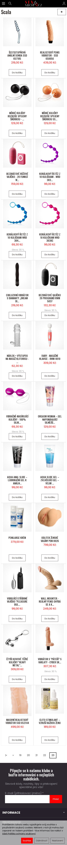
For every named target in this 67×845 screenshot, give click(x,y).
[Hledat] (10, 3)
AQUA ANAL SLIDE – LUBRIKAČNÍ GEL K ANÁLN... (17, 480)
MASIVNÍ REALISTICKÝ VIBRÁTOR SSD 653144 (17, 721)
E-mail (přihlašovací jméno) (23, 793)
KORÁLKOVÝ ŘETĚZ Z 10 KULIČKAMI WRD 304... (17, 237)
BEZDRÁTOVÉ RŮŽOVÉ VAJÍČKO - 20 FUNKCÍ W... (17, 177)
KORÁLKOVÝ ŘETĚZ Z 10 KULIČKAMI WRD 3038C (49, 237)
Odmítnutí (41, 840)
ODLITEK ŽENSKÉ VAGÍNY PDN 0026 (50, 539)
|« (6, 755)
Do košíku (17, 72)
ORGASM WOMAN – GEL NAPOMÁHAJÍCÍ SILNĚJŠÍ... (50, 419)
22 (44, 755)
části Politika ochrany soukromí (18, 833)
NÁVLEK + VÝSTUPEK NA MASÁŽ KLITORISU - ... (17, 359)
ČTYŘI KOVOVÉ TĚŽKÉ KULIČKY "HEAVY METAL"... (17, 662)
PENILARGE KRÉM (17, 538)
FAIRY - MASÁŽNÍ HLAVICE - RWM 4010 (49, 357)
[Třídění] (61, 12)
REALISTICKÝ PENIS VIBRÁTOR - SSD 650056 (50, 55)
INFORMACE (33, 813)
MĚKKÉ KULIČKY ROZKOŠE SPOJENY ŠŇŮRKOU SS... (49, 116)
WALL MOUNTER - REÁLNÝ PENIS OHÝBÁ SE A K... (50, 602)
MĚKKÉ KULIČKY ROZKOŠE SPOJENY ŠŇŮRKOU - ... (17, 116)
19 (20, 755)
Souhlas (27, 840)
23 (53, 755)
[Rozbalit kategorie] (3, 3)
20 (28, 755)
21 (36, 755)
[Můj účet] (64, 3)
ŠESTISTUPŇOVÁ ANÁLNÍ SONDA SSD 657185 (17, 55)
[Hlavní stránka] (33, 3)
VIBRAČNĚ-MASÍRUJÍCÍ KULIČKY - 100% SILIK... (17, 419)
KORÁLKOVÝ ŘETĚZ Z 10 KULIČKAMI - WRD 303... (49, 177)
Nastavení (57, 840)
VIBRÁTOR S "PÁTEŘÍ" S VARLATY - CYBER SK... (50, 660)
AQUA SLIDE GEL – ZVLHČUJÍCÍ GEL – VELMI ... (49, 480)
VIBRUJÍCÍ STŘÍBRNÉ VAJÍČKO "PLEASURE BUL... (17, 602)
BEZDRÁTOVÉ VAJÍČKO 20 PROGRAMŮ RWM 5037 (50, 298)
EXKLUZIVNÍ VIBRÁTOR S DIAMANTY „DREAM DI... (17, 298)
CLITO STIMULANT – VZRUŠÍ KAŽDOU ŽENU (50, 721)
